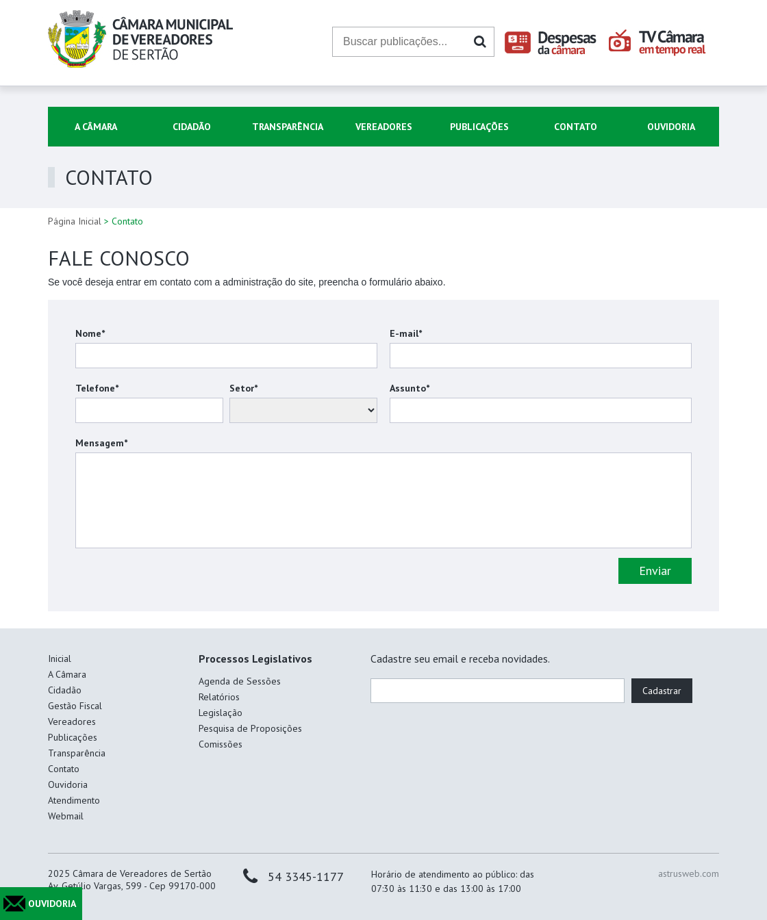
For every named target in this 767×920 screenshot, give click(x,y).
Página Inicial (74, 221)
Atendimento (74, 800)
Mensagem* (101, 443)
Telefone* (96, 388)
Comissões (220, 744)
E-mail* (406, 333)
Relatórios (219, 697)
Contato (575, 126)
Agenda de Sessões (240, 681)
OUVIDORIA (52, 903)
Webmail (66, 816)
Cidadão (192, 126)
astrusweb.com (688, 873)
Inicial (59, 658)
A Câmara (96, 126)
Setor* (243, 388)
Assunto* (409, 388)
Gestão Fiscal (75, 706)
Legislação (220, 712)
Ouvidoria (671, 126)
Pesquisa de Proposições (250, 728)
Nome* (90, 333)
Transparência (287, 126)
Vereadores (383, 126)
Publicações (479, 126)
